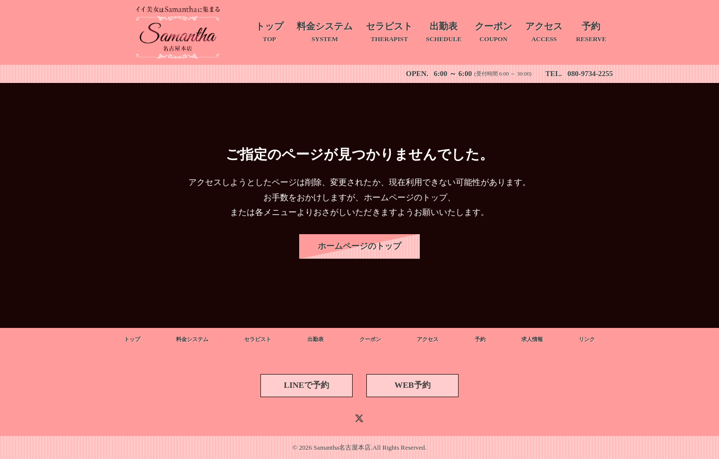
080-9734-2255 (590, 74)
